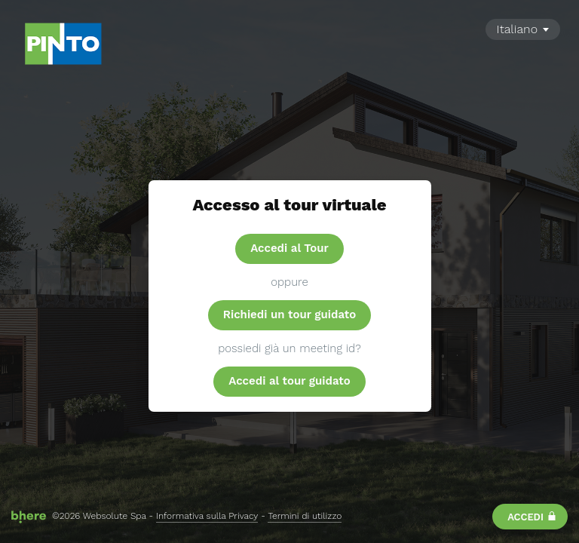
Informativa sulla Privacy (207, 516)
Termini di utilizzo (305, 516)
